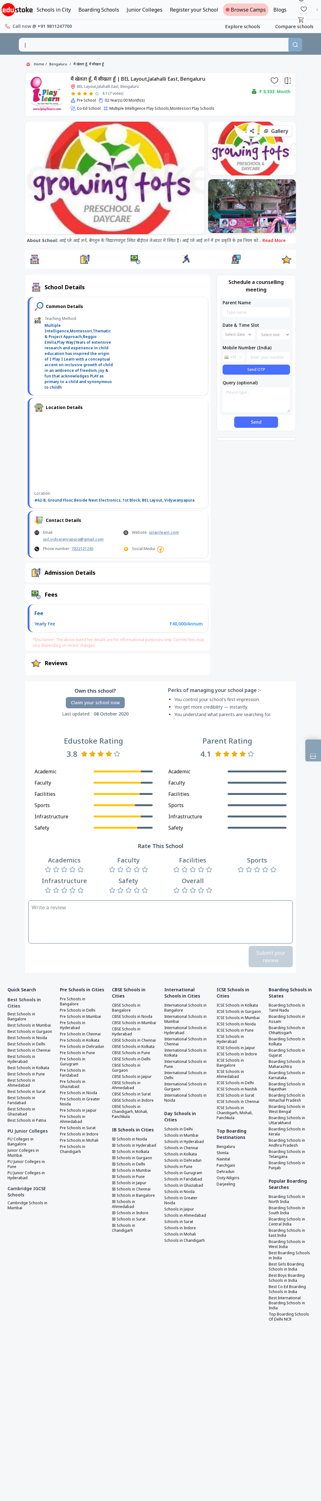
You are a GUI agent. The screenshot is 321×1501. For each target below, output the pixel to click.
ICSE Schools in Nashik (237, 1089)
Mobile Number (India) (247, 348)
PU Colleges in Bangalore (21, 1142)
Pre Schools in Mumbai (80, 1016)
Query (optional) (240, 383)
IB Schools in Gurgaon (132, 1157)
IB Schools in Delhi (128, 1164)
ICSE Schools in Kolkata (237, 1005)
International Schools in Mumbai (185, 1019)
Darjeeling (226, 1184)
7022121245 (82, 548)
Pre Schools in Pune (77, 1052)
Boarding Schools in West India (287, 1244)
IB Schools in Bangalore (133, 1195)
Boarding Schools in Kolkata (287, 1042)
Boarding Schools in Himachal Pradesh (287, 1098)
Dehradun (225, 1171)
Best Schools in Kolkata (28, 1067)
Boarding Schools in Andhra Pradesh (287, 1143)
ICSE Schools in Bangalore (230, 1063)
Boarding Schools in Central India (287, 1222)
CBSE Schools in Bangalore (126, 1008)
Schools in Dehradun (183, 1160)
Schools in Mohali (180, 1234)
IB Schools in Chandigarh (123, 1228)
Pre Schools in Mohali (79, 1140)
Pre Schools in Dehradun (82, 1046)
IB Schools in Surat (128, 1219)
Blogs (280, 9)
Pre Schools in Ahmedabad (72, 1119)
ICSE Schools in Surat (235, 1095)
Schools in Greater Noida (180, 1200)
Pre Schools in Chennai (80, 1034)
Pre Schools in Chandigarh (72, 1149)
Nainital (223, 1159)
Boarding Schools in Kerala (287, 1132)
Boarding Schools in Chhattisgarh (287, 1030)
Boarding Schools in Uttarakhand (287, 1120)
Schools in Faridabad (183, 1179)
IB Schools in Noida (129, 1139)
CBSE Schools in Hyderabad (126, 1032)
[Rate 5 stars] (97, 93)
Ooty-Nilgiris (228, 1177)
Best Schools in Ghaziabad (21, 1112)
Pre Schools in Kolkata (79, 1040)
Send (256, 422)
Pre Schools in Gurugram (72, 1062)
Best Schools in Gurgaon (30, 1031)
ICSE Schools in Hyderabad (230, 1039)
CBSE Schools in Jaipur (132, 1076)
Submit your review (270, 956)
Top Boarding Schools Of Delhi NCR (289, 1317)
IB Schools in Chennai (131, 1189)
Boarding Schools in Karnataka (287, 1075)
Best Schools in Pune (26, 1074)
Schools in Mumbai (181, 1135)
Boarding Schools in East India (287, 1233)
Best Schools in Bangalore (21, 1017)
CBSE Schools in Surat (131, 1094)
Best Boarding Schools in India (289, 1256)
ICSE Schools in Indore (237, 1054)
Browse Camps (246, 9)
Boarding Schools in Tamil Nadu (287, 1008)
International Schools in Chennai (185, 1042)
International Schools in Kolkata (185, 1053)
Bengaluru (58, 64)
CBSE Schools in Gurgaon (126, 1068)
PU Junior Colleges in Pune (26, 1164)
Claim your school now (95, 702)
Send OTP (256, 369)
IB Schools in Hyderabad (134, 1145)
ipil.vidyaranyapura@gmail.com (73, 539)
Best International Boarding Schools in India (287, 1303)
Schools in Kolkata (180, 1154)
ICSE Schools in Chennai (238, 1101)
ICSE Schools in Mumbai (238, 1017)
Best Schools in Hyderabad (21, 1059)
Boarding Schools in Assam (287, 1019)
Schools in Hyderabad (184, 1141)
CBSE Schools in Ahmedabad (126, 1085)
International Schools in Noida (185, 1098)
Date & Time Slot (241, 325)
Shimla (223, 1152)
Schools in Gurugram (183, 1172)
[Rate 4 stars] (91, 93)
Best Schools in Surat (26, 1091)
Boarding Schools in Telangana (287, 1154)
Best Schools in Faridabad (21, 1100)
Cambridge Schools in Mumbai (27, 1205)
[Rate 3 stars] (85, 93)
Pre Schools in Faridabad (72, 1073)
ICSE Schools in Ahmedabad (230, 1074)
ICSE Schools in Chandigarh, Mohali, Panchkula (235, 1112)
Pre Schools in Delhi (77, 1010)
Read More (274, 240)
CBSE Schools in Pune (131, 1052)
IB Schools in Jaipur (129, 1182)
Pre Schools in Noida (78, 1092)
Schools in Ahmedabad (185, 1215)
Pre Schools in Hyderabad (72, 1025)
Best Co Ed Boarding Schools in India (287, 1289)
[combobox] (153, 44)
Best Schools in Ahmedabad (21, 1083)
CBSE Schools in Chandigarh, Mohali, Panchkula (130, 1111)
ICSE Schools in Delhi (235, 1082)
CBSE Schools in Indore (133, 1100)
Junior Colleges (144, 9)
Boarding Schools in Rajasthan (287, 1087)
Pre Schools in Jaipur (78, 1110)
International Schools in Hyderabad (185, 1030)
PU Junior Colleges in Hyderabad (26, 1175)
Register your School (194, 9)
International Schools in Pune (185, 1064)
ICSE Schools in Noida (236, 1024)
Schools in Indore (180, 1228)
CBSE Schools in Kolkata (133, 1046)
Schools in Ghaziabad (183, 1185)
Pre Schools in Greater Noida (80, 1102)
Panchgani (226, 1165)
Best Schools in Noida (27, 1037)
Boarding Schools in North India (287, 1199)
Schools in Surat (178, 1221)
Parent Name (237, 303)
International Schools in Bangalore (185, 1008)
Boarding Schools (98, 9)
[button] (34, 259)
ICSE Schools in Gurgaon (239, 1011)
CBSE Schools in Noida (132, 1016)
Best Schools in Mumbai (29, 1025)
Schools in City (54, 9)
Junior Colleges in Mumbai (23, 1153)
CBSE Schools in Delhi (131, 1059)
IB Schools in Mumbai (131, 1170)
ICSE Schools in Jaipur (236, 1047)
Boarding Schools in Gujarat (287, 1053)
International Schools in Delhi (185, 1075)
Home (39, 64)
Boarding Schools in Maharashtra (287, 1064)
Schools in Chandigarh (184, 1240)
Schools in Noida (179, 1191)
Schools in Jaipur (179, 1209)
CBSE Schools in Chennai (134, 1040)
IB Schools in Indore (130, 1212)
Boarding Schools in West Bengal (287, 1109)
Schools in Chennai (181, 1147)
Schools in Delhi (178, 1129)
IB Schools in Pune (128, 1176)
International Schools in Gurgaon (185, 1087)
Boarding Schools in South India (287, 1210)
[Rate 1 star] (73, 93)
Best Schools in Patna (27, 1120)
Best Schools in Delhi (26, 1044)
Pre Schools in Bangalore (72, 1002)
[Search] (295, 45)
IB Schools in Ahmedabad (123, 1204)
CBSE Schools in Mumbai (134, 1022)
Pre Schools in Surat (78, 1127)
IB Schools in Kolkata (130, 1151)
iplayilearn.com (164, 532)
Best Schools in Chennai (29, 1050)
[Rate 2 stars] (79, 93)
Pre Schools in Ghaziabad (72, 1084)
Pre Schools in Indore (79, 1134)
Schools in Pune (178, 1166)
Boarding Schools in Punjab (287, 1165)
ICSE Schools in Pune (235, 1030)
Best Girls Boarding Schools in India (286, 1267)
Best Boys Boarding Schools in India (287, 1278)
